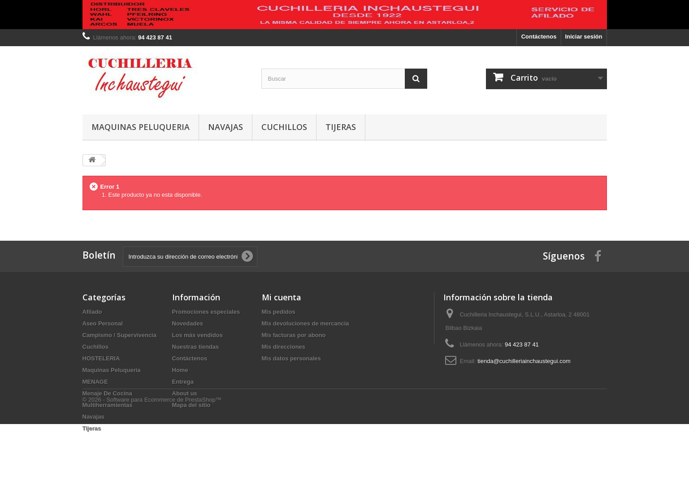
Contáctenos (539, 36)
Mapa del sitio (191, 405)
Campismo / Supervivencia (119, 335)
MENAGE (95, 381)
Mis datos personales (291, 358)
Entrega (183, 381)
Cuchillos (284, 126)
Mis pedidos (278, 311)
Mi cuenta (281, 297)
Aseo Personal (102, 323)
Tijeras (340, 126)
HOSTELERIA (101, 358)
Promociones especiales (206, 311)
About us (184, 393)
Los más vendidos (197, 335)
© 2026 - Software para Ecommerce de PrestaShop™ (151, 460)
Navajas (225, 126)
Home (180, 370)
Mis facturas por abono (294, 335)
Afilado (92, 311)
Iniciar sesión (583, 36)
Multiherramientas (107, 405)
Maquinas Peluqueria (140, 126)
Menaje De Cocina (107, 393)
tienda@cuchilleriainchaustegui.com (524, 361)
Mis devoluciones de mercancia (305, 323)
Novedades (187, 323)
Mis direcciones (284, 346)
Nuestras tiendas (195, 346)
